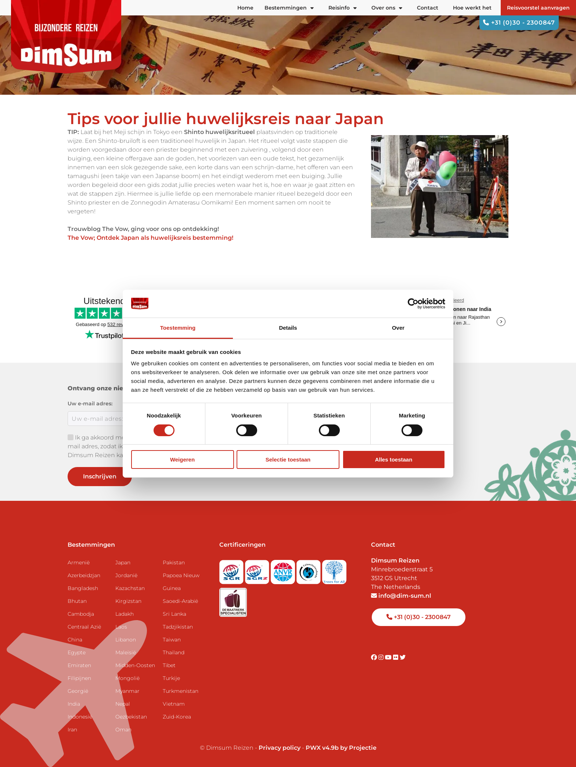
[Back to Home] (66, 36)
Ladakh (124, 614)
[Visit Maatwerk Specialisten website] (233, 600)
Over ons (386, 7)
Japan (122, 562)
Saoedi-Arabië (180, 601)
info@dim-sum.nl (401, 595)
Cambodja (81, 614)
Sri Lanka (174, 614)
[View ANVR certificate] (283, 569)
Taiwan (172, 639)
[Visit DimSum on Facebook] (374, 657)
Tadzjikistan (178, 626)
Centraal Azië (84, 626)
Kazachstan (130, 588)
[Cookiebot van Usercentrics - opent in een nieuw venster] (413, 303)
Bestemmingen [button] (289, 7)
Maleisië (125, 652)
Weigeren (182, 459)
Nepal (122, 704)
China (75, 639)
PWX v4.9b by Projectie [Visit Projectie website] (341, 747)
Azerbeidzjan (84, 575)
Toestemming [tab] (177, 328)
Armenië (79, 562)
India (74, 704)
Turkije (171, 678)
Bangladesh (83, 588)
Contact (427, 7)
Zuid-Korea (177, 716)
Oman (123, 729)
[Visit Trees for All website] (334, 569)
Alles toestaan (394, 459)
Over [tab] (398, 328)
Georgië (78, 691)
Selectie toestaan (288, 459)
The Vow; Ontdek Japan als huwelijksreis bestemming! (150, 237)
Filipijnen (79, 678)
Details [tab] (288, 328)
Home (245, 7)
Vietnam (174, 704)
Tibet (169, 665)
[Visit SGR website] (232, 569)
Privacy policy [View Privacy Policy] (279, 747)
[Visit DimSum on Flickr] (396, 657)
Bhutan (77, 601)
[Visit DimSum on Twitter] (403, 657)
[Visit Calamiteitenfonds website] (309, 569)
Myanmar (127, 691)
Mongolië (127, 678)
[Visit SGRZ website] (258, 569)
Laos (121, 626)
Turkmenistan (180, 691)
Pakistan (174, 562)
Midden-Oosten (135, 665)
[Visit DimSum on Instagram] (381, 657)
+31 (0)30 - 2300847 (519, 22)
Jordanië (126, 575)
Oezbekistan (131, 716)
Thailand (173, 652)
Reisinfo (342, 7)
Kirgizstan (128, 601)
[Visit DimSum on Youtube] (389, 657)
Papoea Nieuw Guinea (181, 581)
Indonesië (80, 716)
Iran (72, 729)
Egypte (77, 652)
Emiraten (79, 665)
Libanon (125, 639)
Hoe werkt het (472, 7)
